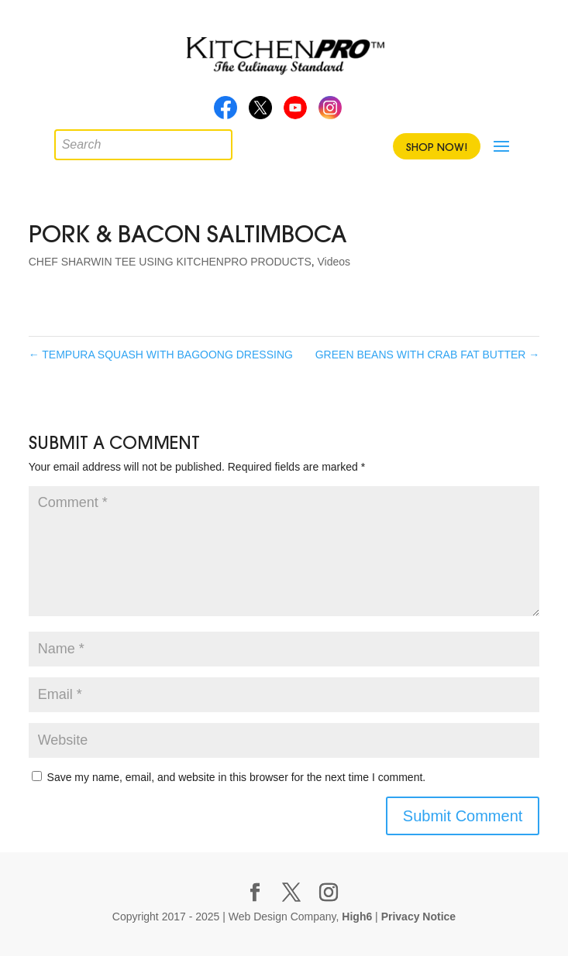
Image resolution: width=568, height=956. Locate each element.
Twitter (260, 112)
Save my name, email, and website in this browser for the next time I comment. (236, 777)
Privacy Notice (418, 916)
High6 (357, 916)
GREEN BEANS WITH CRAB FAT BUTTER (427, 354)
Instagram (330, 112)
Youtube (295, 112)
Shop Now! (436, 147)
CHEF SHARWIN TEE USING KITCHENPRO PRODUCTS (170, 261)
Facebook (225, 112)
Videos (334, 261)
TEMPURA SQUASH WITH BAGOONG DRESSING (161, 354)
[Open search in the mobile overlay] (65, 140)
